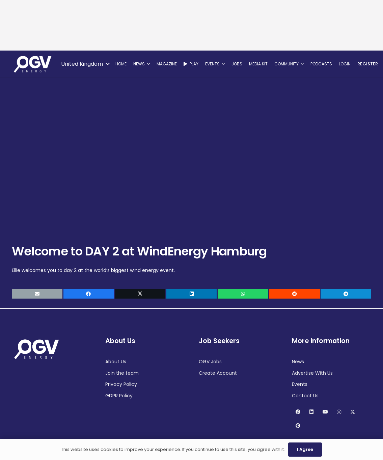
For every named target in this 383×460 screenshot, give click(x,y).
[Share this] (88, 294)
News (298, 361)
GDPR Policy (119, 395)
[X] (353, 412)
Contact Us (305, 395)
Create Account (218, 373)
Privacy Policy (121, 384)
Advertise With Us (312, 373)
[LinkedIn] (312, 412)
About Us (115, 361)
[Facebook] (298, 412)
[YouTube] (325, 412)
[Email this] (37, 294)
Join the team (122, 373)
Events (299, 384)
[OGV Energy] (33, 64)
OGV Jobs (210, 361)
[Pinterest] (298, 426)
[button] (85, 64)
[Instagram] (339, 412)
